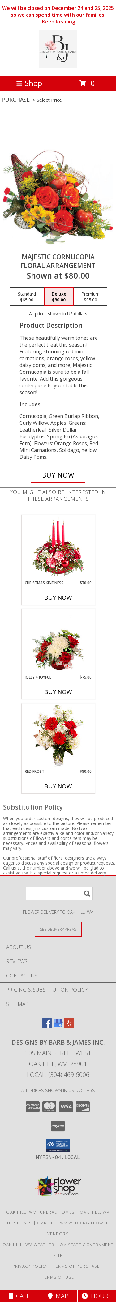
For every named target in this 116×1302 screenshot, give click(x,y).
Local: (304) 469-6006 (58, 1074)
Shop (29, 83)
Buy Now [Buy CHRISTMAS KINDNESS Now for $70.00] (58, 598)
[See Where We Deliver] (58, 929)
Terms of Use (58, 1277)
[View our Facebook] (47, 1026)
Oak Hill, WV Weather (28, 1244)
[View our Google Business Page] (58, 1026)
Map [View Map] (58, 1296)
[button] (58, 1145)
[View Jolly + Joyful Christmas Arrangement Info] (58, 642)
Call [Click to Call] (19, 1296)
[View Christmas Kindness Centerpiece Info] (58, 547)
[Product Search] (59, 893)
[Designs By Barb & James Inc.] (58, 67)
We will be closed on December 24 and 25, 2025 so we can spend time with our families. (58, 15)
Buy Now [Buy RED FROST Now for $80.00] (58, 786)
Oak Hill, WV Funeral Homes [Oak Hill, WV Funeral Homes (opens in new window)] (40, 1212)
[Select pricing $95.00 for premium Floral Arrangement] (90, 297)
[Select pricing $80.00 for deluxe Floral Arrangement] (59, 297)
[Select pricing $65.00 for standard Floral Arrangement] (27, 297)
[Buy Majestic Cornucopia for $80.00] (58, 475)
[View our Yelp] (69, 1026)
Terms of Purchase (76, 1266)
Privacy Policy (30, 1266)
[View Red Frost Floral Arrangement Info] (58, 736)
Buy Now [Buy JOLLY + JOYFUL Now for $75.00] (58, 692)
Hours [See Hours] (97, 1296)
